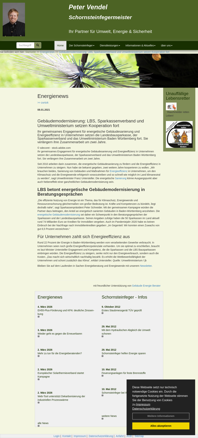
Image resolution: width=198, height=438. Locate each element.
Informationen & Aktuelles (141, 45)
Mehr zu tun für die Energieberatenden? (60, 353)
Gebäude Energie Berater (146, 285)
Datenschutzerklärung (146, 408)
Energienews (50, 297)
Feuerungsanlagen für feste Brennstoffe (124, 373)
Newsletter (146, 265)
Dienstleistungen (110, 45)
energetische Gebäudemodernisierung (58, 214)
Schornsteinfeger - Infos (124, 297)
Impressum (143, 404)
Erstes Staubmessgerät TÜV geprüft (122, 310)
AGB (129, 436)
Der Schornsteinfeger (81, 45)
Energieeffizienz (118, 171)
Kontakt (66, 436)
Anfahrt (120, 436)
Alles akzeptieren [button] (160, 425)
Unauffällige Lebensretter (178, 96)
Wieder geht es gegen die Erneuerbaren (60, 333)
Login (57, 436)
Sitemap (139, 436)
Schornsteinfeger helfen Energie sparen (124, 353)
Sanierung (120, 178)
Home (60, 45)
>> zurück (42, 102)
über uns (166, 45)
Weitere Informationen (160, 416)
